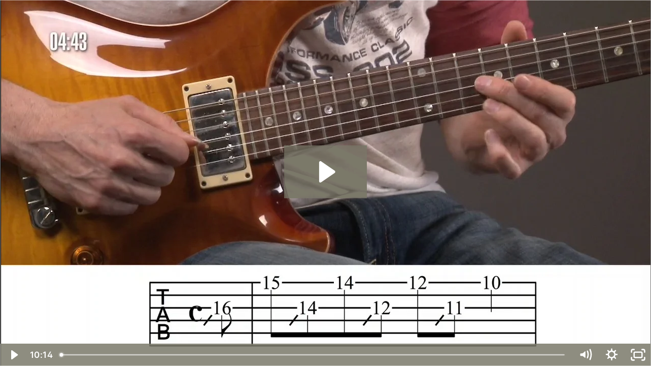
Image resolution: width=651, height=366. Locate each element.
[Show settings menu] (611, 355)
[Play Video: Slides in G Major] (325, 171)
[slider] (313, 355)
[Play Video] (13, 355)
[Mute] (585, 355)
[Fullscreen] (638, 355)
